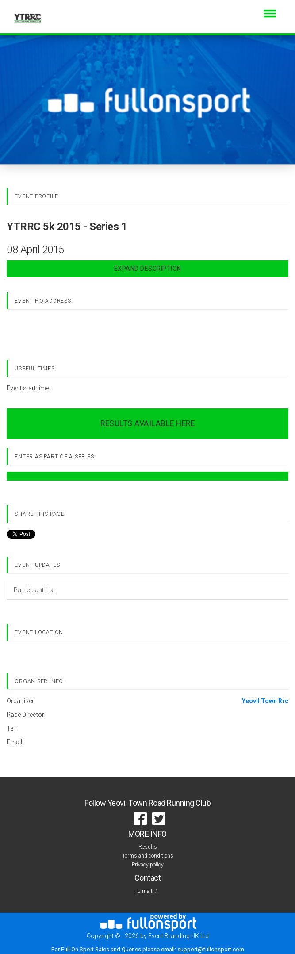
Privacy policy (148, 865)
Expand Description (147, 268)
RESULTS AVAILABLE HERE (147, 423)
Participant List (34, 589)
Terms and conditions (147, 856)
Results (147, 847)
